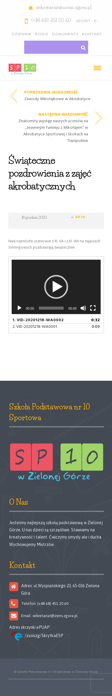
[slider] (51, 308)
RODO (41, 34)
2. (35, 327)
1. (38, 320)
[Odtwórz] (19, 308)
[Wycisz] (83, 308)
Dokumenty (65, 34)
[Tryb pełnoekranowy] (93, 308)
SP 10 (80, 217)
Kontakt (92, 34)
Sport (83, 21)
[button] (56, 287)
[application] (56, 287)
